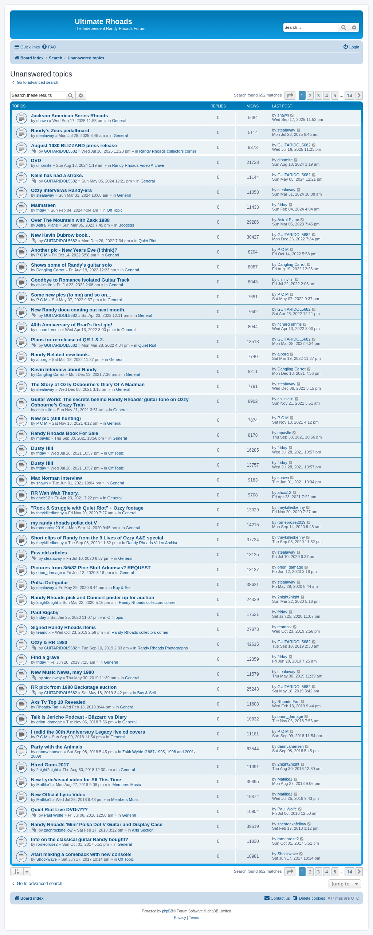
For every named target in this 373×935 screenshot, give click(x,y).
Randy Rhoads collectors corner (167, 151)
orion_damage (49, 572)
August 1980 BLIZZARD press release (74, 145)
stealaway (45, 135)
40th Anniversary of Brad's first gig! (71, 324)
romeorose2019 (50, 528)
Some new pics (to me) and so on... (71, 295)
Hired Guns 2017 (50, 764)
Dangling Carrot (50, 270)
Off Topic (114, 210)
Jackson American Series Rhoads (69, 115)
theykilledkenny (50, 513)
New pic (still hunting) (56, 418)
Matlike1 (43, 784)
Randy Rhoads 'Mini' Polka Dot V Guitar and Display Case (96, 824)
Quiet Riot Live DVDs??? (59, 809)
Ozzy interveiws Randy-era (61, 190)
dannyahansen (49, 752)
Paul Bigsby (44, 612)
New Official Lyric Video (58, 794)
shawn (42, 120)
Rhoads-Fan (47, 707)
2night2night (47, 602)
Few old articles (49, 552)
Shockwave (46, 859)
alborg (42, 359)
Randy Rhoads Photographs (162, 648)
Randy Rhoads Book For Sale (64, 433)
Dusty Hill (42, 448)
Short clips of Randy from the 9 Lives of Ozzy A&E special (97, 538)
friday (41, 210)
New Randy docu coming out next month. (78, 310)
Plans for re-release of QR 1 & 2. (67, 339)
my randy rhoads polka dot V (64, 523)
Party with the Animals (56, 747)
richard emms (48, 329)
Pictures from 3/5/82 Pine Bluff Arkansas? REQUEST (91, 567)
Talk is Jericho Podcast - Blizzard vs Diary (79, 717)
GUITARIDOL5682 (60, 151)
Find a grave (45, 657)
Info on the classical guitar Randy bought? (79, 839)
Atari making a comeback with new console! (81, 854)
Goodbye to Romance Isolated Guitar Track (80, 280)
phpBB (167, 911)
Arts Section (142, 830)
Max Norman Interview (56, 478)
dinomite (44, 165)
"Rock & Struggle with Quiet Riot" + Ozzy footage (87, 508)
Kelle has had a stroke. (57, 175)
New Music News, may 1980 (62, 672)
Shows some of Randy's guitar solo (71, 265)
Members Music (127, 784)
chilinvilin (44, 285)
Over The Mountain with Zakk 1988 (70, 220)
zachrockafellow (58, 830)
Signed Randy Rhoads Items (63, 627)
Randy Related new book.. (60, 354)
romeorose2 (47, 844)
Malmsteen (43, 205)
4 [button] (326, 95)
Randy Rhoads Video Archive (138, 165)
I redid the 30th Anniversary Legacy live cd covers (88, 732)
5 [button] (335, 95)
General (119, 120)
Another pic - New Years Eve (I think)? (74, 250)
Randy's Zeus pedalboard (60, 130)
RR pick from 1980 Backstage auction (74, 687)
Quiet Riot (147, 241)
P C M (41, 255)
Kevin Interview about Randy (64, 369)
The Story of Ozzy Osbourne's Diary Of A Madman (88, 384)
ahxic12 (43, 498)
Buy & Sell (122, 587)
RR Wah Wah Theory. (55, 493)
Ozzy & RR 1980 (49, 642)
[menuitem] (49, 47)
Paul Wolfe (53, 815)
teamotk (43, 632)
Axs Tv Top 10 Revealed (58, 702)
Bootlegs (126, 225)
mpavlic (43, 438)
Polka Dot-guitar (49, 582)
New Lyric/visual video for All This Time (76, 779)
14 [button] (349, 95)
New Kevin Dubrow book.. (60, 235)
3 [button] (318, 95)
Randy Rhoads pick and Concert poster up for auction (92, 597)
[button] (289, 95)
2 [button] (310, 95)
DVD (36, 160)
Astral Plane (47, 225)
